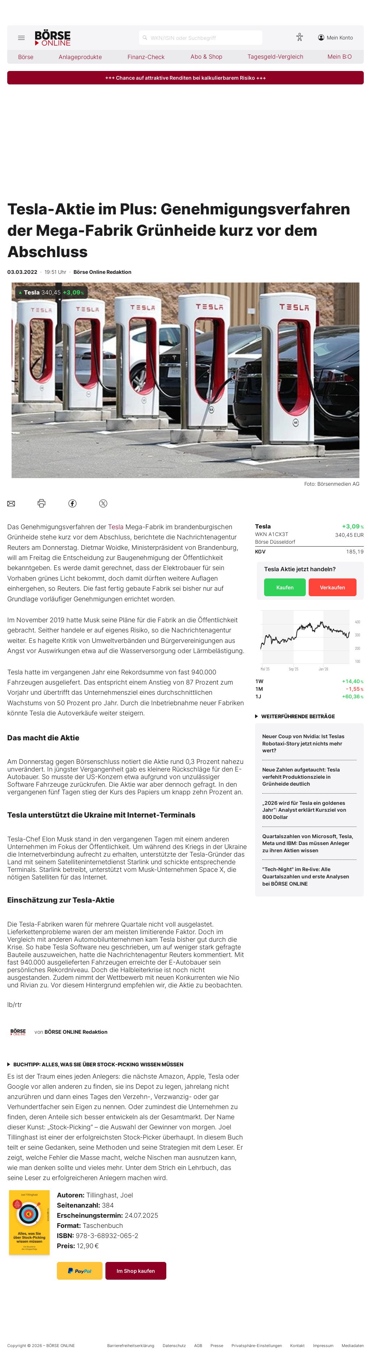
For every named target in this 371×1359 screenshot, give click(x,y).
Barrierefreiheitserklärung (130, 1345)
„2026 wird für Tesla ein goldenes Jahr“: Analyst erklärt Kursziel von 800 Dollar (304, 810)
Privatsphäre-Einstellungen (257, 1345)
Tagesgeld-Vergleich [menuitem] (275, 56)
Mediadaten (353, 1345)
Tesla (116, 527)
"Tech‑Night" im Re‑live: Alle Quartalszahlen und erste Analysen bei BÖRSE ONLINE (305, 876)
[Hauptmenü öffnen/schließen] (21, 37)
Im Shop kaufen (136, 1271)
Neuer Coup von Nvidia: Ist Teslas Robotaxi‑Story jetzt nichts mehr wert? (303, 743)
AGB (198, 1345)
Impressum (323, 1345)
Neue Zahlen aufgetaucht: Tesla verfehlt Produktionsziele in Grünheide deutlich (301, 776)
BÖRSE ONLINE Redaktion (76, 1032)
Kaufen (285, 587)
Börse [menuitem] (25, 56)
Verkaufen (332, 587)
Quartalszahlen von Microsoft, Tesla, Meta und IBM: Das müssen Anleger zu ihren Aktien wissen (307, 843)
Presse (216, 1345)
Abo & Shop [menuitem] (206, 56)
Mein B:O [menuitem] (340, 56)
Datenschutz (174, 1345)
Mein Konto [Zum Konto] (335, 37)
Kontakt (297, 1345)
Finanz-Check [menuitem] (146, 56)
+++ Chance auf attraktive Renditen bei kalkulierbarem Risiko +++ (185, 78)
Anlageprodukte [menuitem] (80, 56)
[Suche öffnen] (200, 37)
